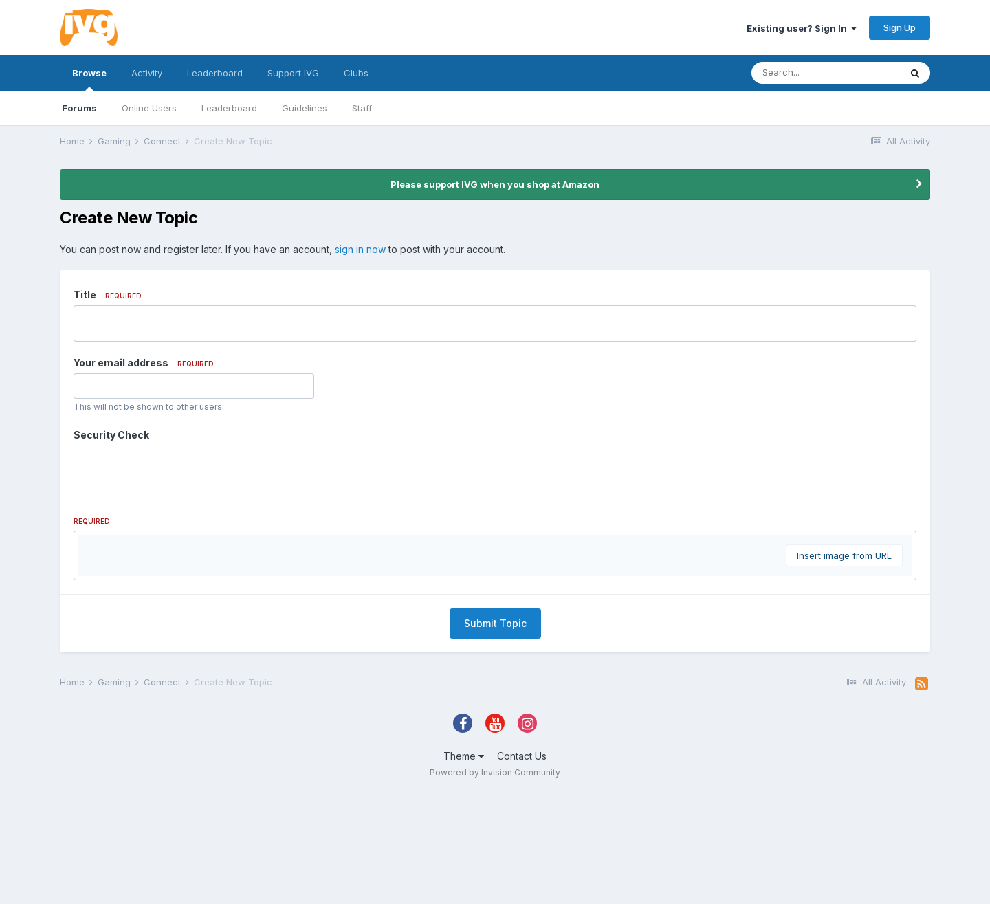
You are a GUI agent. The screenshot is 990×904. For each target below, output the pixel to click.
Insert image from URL (844, 720)
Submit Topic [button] (495, 788)
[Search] (825, 73)
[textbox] (495, 631)
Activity (146, 72)
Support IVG (293, 72)
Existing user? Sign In (802, 28)
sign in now (360, 249)
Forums (79, 107)
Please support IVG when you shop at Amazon (495, 184)
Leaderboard (229, 107)
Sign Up (899, 27)
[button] (90, 548)
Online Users (149, 107)
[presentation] (178, 472)
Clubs (356, 72)
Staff (362, 107)
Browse (89, 79)
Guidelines (304, 107)
